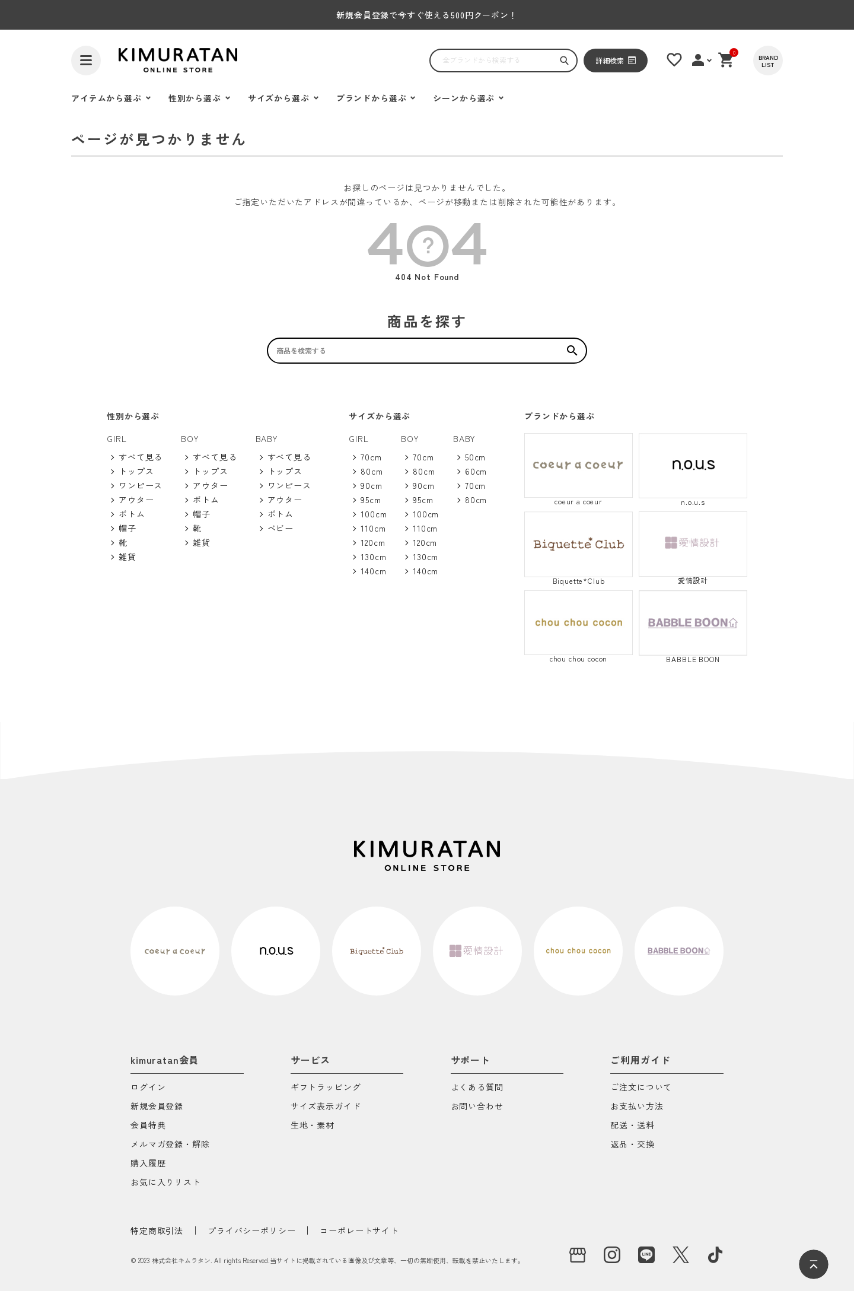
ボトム (132, 514)
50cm (475, 457)
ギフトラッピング (326, 1088)
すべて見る (140, 457)
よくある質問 (477, 1088)
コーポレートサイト (359, 1230)
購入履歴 (147, 1164)
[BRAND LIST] (768, 60)
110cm (373, 528)
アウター (136, 499)
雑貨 (127, 556)
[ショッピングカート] (726, 60)
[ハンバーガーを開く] (86, 60)
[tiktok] (715, 1255)
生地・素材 (312, 1126)
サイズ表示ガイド (326, 1107)
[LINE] (646, 1255)
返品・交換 (632, 1145)
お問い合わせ (477, 1107)
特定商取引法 (156, 1230)
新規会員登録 (156, 1107)
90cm (371, 485)
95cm (371, 499)
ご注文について (641, 1088)
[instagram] (612, 1255)
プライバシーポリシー (251, 1230)
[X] (681, 1255)
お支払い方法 (636, 1107)
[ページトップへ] (813, 1264)
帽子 (127, 528)
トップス (136, 471)
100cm (374, 514)
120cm (373, 542)
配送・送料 (632, 1126)
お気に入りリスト (165, 1183)
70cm (371, 457)
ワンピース (140, 485)
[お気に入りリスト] (674, 60)
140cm (373, 571)
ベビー (280, 528)
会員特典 (147, 1126)
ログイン (147, 1088)
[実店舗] (577, 1255)
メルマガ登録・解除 (170, 1145)
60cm (476, 471)
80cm (372, 471)
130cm (373, 556)
